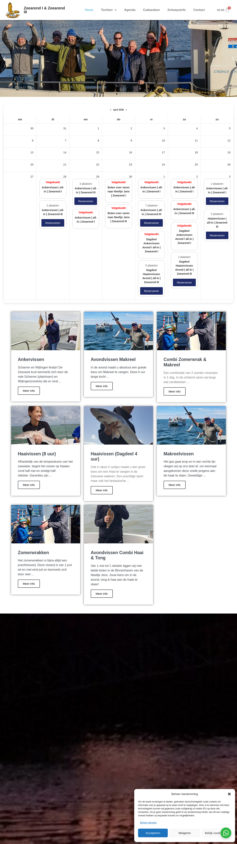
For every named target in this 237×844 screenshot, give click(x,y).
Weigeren (185, 833)
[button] (229, 794)
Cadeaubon (151, 10)
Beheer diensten (148, 822)
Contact (199, 10)
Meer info (29, 390)
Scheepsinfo (176, 10)
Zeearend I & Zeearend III (44, 10)
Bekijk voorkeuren (216, 833)
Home (89, 10)
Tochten (108, 10)
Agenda (130, 10)
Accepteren (153, 833)
